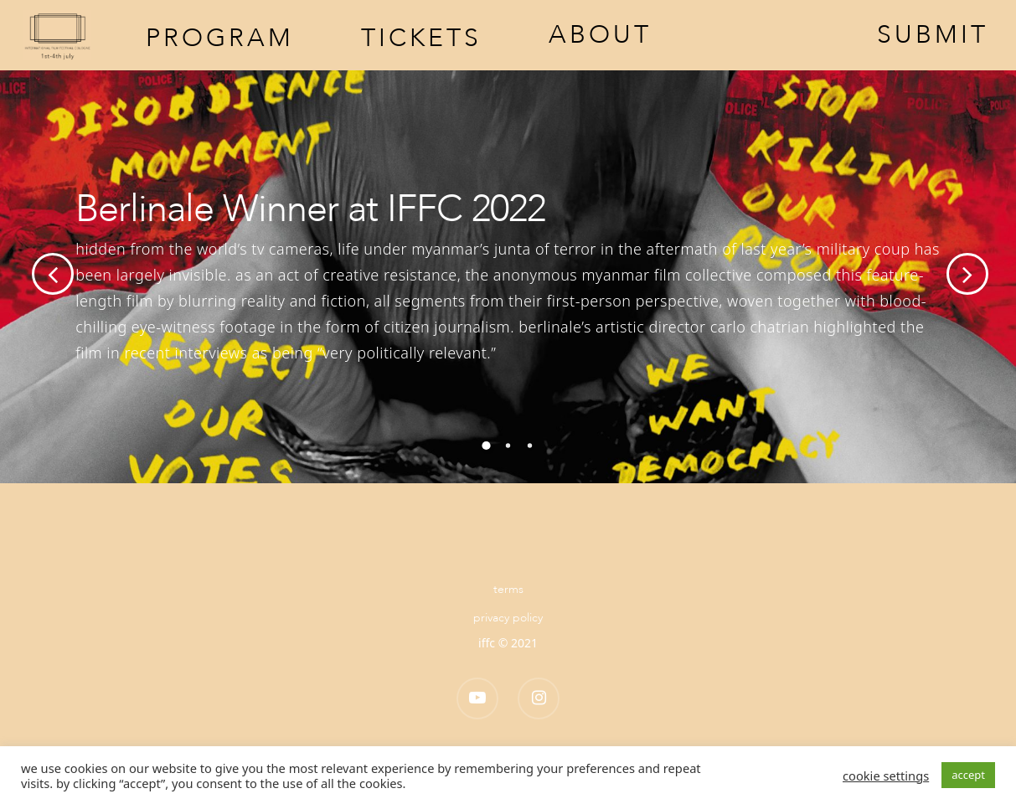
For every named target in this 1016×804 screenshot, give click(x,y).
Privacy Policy (508, 618)
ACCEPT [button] (968, 774)
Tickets (421, 36)
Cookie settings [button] (886, 775)
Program (220, 36)
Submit (932, 35)
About (600, 35)
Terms (508, 589)
